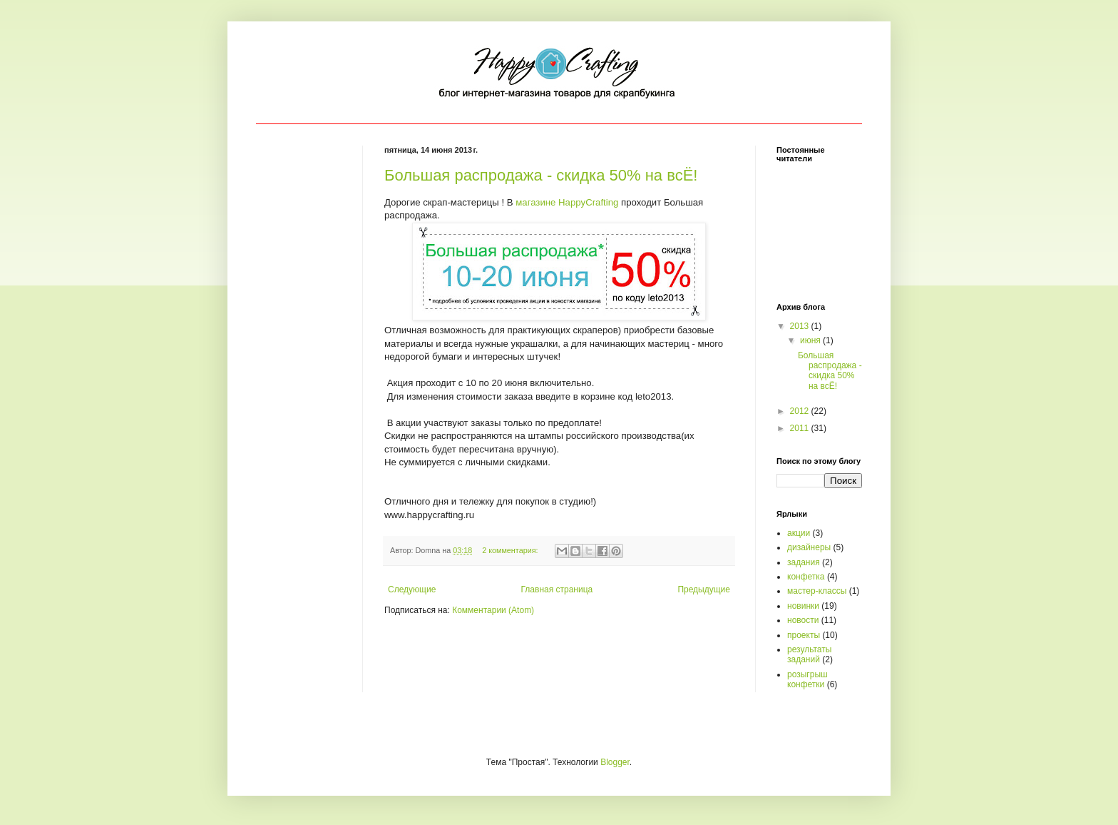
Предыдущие (703, 589)
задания (803, 562)
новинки (803, 606)
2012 (800, 411)
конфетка (806, 577)
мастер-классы (816, 591)
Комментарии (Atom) (493, 610)
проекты (803, 635)
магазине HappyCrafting (567, 202)
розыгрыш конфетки (807, 679)
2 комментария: (511, 550)
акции (798, 533)
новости (803, 620)
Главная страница (557, 589)
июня (811, 340)
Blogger (615, 762)
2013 (800, 326)
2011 (800, 428)
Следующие (412, 589)
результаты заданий (809, 654)
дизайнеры (809, 547)
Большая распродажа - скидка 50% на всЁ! (540, 175)
